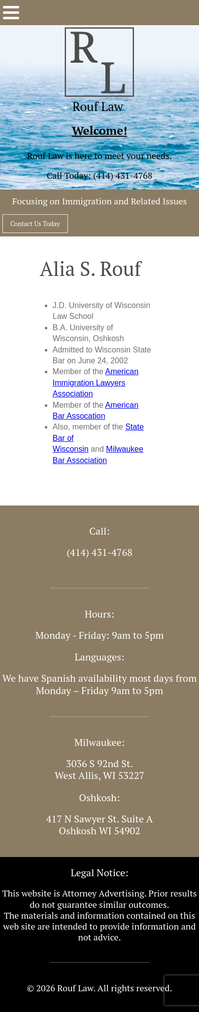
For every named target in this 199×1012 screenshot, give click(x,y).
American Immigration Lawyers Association (95, 382)
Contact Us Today (35, 223)
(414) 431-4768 (122, 175)
